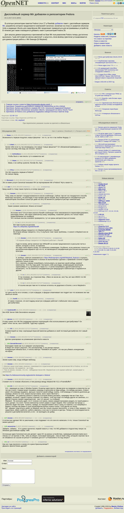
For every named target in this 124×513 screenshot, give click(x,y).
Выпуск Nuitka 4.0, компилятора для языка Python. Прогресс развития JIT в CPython (108, 152)
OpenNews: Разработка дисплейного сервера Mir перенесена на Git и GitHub (35, 106)
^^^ (33, 144)
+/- (74, 131)
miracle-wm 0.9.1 (104, 194)
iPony (12, 170)
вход (102, 0)
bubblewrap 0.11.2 (104, 221)
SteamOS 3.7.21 (104, 240)
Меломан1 (10, 180)
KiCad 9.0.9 (102, 206)
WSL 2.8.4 (101, 199)
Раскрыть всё (81, 131)
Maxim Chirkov (117, 509)
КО (11, 328)
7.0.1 (100, 248)
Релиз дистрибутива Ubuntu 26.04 (110, 57)
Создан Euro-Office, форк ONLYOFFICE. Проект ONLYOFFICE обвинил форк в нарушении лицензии (108, 76)
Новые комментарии (102, 43)
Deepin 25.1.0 (103, 243)
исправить (79, 102)
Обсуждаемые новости (107, 123)
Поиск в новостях (100, 41)
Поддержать (108, 511)
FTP (102, 18)
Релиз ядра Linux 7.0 (105, 65)
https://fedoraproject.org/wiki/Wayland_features (61, 258)
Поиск (92, 3)
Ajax (53, 131)
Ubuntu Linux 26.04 (105, 233)
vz (8, 441)
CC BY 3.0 (13, 116)
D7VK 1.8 (101, 197)
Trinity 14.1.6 (103, 184)
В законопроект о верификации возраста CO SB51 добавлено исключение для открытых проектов (107, 159)
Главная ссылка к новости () (29, 104)
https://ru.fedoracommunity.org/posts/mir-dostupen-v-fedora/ (27, 375)
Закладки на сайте (8, 509)
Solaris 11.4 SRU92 (105, 236)
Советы (108, 89)
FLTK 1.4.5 (102, 196)
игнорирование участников (72, 451)
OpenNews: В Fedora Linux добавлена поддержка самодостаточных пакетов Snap (37, 112)
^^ (30, 144)
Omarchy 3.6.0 (103, 226)
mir (16, 120)
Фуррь (9, 135)
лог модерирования (86, 451)
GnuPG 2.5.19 (103, 209)
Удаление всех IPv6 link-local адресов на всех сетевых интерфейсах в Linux (108, 104)
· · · (37, 135)
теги (96, 3)
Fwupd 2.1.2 (102, 208)
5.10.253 (96, 252)
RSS (88, 131)
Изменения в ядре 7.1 (101, 254)
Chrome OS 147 (104, 235)
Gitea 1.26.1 (102, 191)
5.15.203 (113, 250)
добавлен (59, 23)
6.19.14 (105, 248)
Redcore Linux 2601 (105, 228)
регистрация (108, 0)
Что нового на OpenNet (103, 39)
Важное (108, 52)
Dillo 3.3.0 (101, 189)
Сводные (112, 36)
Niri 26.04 (101, 185)
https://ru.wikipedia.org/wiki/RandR (26, 227)
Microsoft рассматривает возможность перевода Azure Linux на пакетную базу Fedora (108, 145)
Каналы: (97, 34)
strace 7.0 (101, 187)
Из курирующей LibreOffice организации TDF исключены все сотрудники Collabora (106, 69)
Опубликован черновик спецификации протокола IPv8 (105, 61)
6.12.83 (116, 248)
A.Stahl (12, 144)
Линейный (68, 131)
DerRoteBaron (16, 154)
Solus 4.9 (101, 238)
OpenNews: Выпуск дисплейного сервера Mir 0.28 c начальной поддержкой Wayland (38, 108)
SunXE (15, 298)
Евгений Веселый (15, 343)
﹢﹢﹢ (33, 135)
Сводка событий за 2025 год (104, 82)
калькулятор (11, 426)
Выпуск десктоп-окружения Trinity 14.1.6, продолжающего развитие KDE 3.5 (108, 128)
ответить (27, 135)
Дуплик (9, 319)
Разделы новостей (101, 36)
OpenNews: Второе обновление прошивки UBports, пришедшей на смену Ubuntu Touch (39, 110)
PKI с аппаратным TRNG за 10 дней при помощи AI (108, 94)
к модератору (47, 135)
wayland (21, 120)
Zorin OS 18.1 (103, 241)
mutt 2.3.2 (101, 192)
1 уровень (59, 131)
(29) (14, 131)
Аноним (12, 193)
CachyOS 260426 (104, 230)
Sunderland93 (11, 310)
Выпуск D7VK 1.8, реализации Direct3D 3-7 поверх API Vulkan (107, 140)
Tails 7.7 (101, 231)
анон (11, 290)
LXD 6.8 (101, 214)
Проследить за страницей (11, 511)
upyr (8, 186)
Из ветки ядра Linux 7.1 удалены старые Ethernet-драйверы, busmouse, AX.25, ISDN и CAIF (108, 135)
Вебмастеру (118, 511)
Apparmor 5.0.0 (103, 219)
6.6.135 (100, 250)
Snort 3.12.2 (102, 218)
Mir (3, 26)
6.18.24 (110, 248)
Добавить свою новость (103, 45)
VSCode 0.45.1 (103, 204)
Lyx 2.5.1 (101, 216)
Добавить (99, 511)
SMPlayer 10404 (104, 201)
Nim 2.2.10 (102, 202)
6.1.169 (106, 250)
